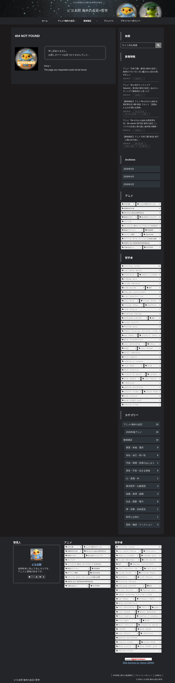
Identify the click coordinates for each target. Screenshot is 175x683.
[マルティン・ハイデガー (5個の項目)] (149, 275)
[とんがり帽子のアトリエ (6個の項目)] (148, 204)
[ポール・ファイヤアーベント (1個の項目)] (141, 340)
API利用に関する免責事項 (123, 675)
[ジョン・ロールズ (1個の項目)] (149, 348)
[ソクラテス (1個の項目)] (153, 374)
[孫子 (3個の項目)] (153, 288)
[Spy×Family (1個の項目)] (151, 235)
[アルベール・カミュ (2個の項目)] (141, 327)
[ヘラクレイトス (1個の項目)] (141, 383)
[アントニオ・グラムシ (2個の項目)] (132, 305)
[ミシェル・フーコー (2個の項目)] (150, 301)
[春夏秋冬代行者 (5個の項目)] (141, 209)
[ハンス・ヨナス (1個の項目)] (132, 366)
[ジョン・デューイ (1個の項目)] (151, 379)
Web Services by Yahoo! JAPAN (138, 663)
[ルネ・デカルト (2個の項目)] (129, 335)
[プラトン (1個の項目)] (153, 344)
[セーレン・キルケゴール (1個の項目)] (141, 353)
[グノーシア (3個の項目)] (141, 222)
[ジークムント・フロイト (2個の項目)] (149, 335)
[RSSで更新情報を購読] (43, 576)
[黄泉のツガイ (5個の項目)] (129, 217)
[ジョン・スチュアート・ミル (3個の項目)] (141, 296)
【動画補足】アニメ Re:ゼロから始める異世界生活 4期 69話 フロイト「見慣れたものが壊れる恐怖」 (140, 104)
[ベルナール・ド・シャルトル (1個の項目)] (141, 361)
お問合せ (158, 675)
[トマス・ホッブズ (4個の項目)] (133, 288)
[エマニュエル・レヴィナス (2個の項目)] (134, 318)
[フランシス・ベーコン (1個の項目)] (141, 405)
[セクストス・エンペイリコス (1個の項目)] (141, 387)
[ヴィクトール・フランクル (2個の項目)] (141, 314)
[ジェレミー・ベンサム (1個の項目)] (131, 392)
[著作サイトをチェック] (29, 576)
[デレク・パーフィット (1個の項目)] (141, 370)
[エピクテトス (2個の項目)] (152, 305)
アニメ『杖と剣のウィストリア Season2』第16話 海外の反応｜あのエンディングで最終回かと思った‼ (141, 88)
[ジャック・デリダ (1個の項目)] (152, 392)
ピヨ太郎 (36, 564)
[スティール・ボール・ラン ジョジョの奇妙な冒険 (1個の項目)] (141, 239)
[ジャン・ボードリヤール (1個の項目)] (133, 344)
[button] (158, 45)
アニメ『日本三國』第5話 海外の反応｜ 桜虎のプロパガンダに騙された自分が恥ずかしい (140, 71)
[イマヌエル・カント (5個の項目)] (141, 279)
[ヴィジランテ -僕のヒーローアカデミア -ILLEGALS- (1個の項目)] (141, 226)
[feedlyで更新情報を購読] (40, 576)
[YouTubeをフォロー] (36, 576)
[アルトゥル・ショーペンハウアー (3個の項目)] (141, 292)
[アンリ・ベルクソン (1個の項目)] (141, 357)
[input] (141, 45)
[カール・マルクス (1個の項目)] (131, 379)
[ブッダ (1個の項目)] (152, 366)
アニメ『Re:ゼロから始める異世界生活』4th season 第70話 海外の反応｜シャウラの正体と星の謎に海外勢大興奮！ (140, 123)
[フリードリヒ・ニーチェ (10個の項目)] (141, 266)
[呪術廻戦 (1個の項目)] (152, 230)
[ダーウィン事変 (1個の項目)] (131, 235)
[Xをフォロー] (33, 576)
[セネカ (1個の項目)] (129, 348)
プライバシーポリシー (143, 675)
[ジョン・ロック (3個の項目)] (130, 301)
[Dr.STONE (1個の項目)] (152, 247)
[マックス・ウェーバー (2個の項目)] (141, 322)
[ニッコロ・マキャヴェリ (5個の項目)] (141, 284)
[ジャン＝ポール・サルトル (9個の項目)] (141, 271)
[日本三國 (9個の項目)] (128, 204)
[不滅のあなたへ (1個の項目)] (131, 247)
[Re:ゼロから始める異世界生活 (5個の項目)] (141, 213)
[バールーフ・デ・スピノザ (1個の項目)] (133, 374)
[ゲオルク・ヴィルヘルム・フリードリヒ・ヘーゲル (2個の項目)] (141, 331)
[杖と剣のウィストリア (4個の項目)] (149, 217)
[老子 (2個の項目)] (155, 318)
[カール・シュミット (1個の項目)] (141, 396)
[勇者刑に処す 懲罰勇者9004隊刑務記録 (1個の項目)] (141, 243)
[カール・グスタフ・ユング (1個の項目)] (141, 400)
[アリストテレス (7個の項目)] (129, 275)
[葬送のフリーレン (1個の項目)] (132, 230)
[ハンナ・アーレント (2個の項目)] (141, 309)
